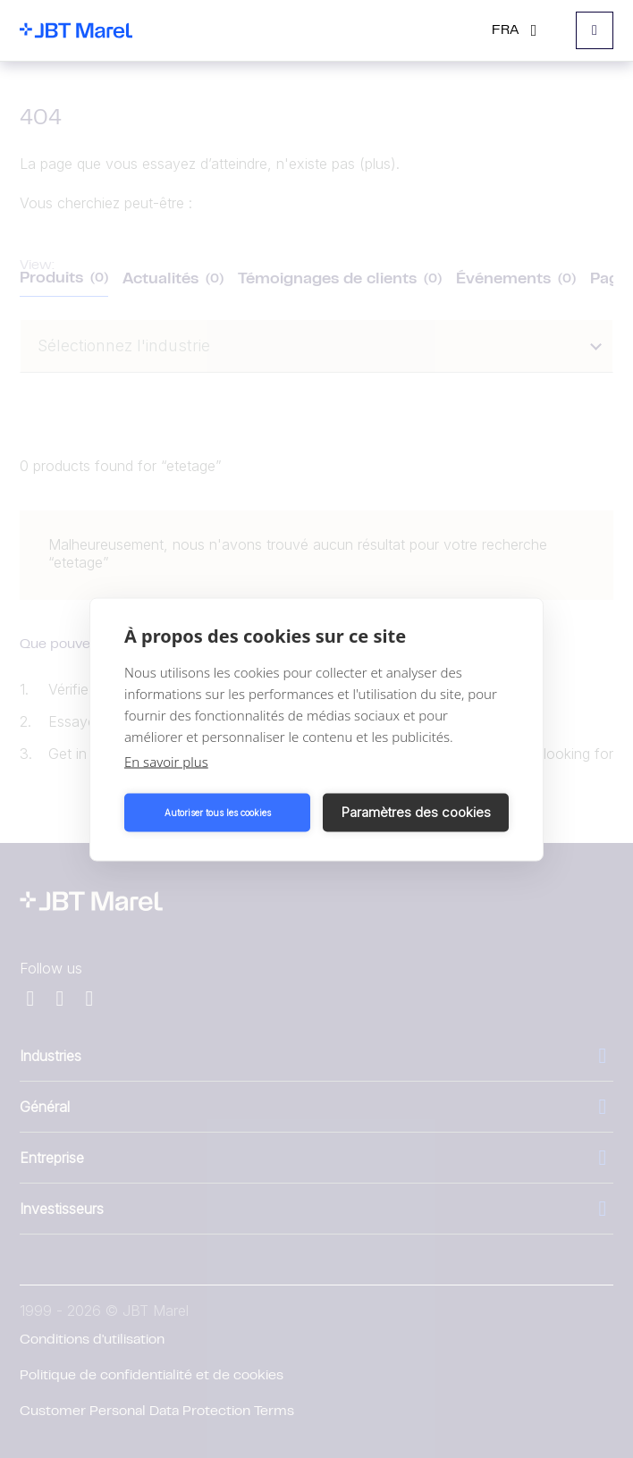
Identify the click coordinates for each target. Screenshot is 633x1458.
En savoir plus (166, 761)
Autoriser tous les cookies (218, 812)
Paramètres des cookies (416, 812)
